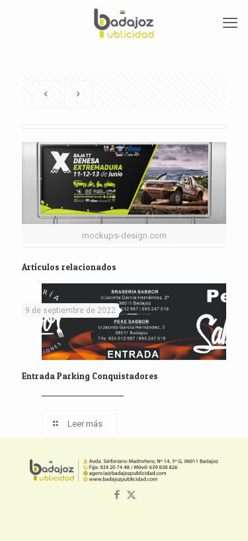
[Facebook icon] (117, 495)
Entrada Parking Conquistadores (90, 376)
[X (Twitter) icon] (131, 495)
